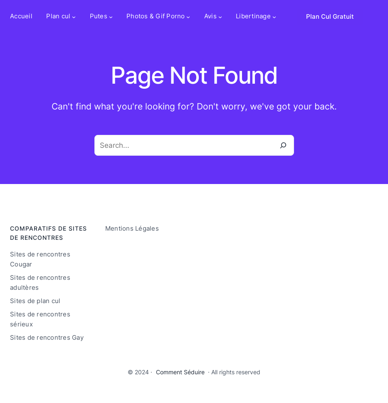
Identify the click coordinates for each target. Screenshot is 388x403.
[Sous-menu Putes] (111, 17)
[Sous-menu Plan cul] (74, 17)
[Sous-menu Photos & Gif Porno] (188, 17)
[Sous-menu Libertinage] (274, 17)
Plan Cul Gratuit (330, 16)
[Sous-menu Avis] (220, 17)
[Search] (283, 145)
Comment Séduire (180, 372)
